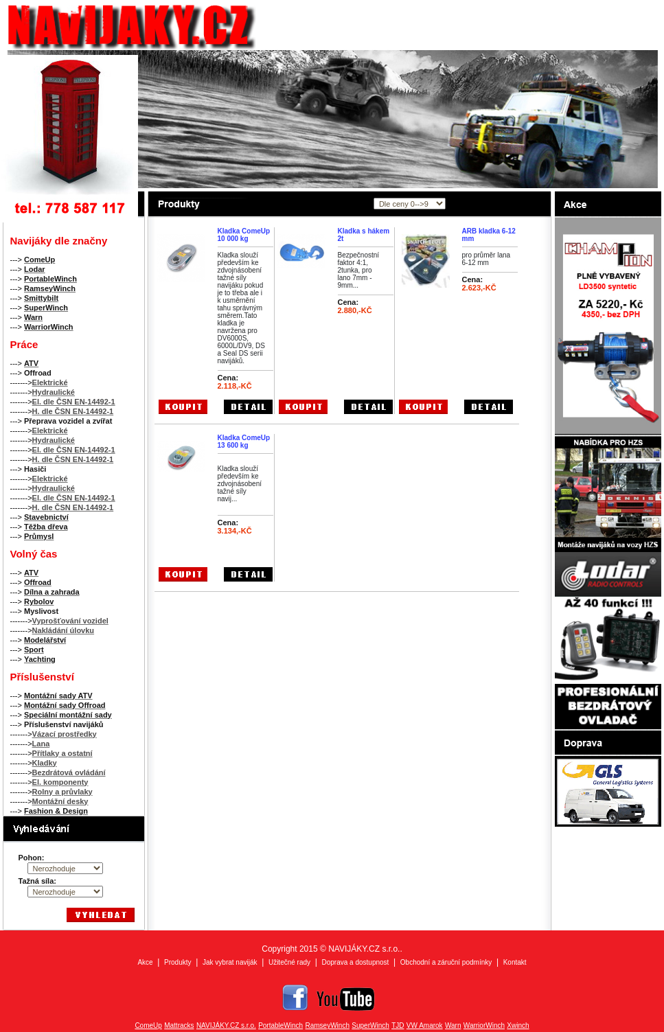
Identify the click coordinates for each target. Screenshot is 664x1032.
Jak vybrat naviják (230, 962)
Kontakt (515, 962)
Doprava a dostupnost (355, 962)
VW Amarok (425, 1025)
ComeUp (148, 1025)
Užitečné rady (289, 962)
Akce (144, 962)
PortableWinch (280, 1025)
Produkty (177, 962)
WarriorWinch (484, 1025)
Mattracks (179, 1025)
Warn (453, 1025)
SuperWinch (370, 1025)
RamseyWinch (328, 1025)
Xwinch (518, 1025)
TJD (397, 1025)
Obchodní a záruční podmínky (446, 962)
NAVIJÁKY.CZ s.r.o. (226, 1025)
